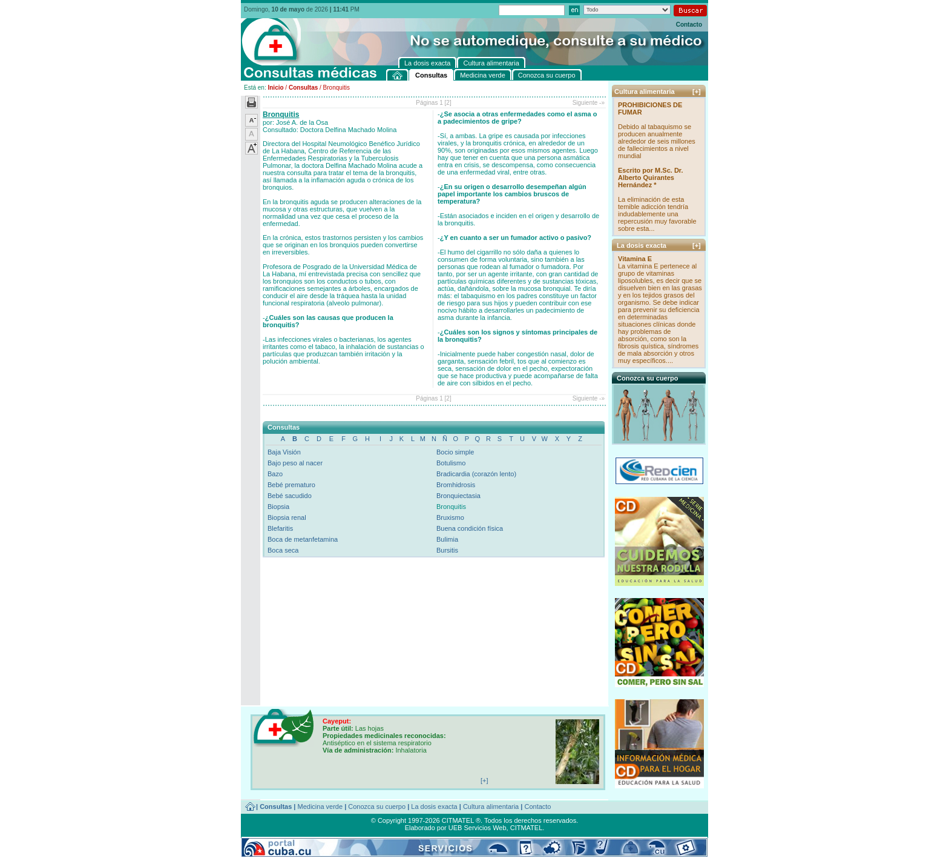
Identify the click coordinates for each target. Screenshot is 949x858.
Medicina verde (320, 806)
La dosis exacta (434, 806)
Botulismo (450, 463)
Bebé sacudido (290, 495)
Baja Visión (284, 452)
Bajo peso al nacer (295, 463)
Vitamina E (635, 258)
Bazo (275, 473)
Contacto (689, 24)
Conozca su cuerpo (377, 806)
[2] (448, 102)
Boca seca (283, 550)
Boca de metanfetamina (303, 539)
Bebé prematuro (291, 484)
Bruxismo (450, 517)
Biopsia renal (287, 517)
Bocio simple (455, 452)
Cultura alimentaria (491, 806)
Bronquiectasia (458, 495)
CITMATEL (526, 827)
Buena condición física (469, 528)
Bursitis (447, 550)
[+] (696, 91)
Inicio (275, 87)
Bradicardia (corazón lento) (476, 473)
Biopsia (278, 506)
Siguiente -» (589, 102)
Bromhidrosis (455, 484)
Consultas (303, 87)
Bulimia (447, 539)
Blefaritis (280, 528)
